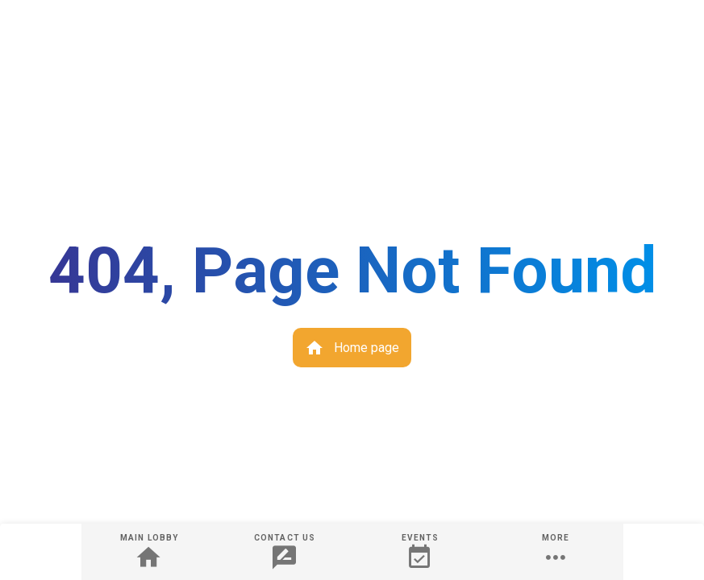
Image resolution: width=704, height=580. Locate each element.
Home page (352, 348)
